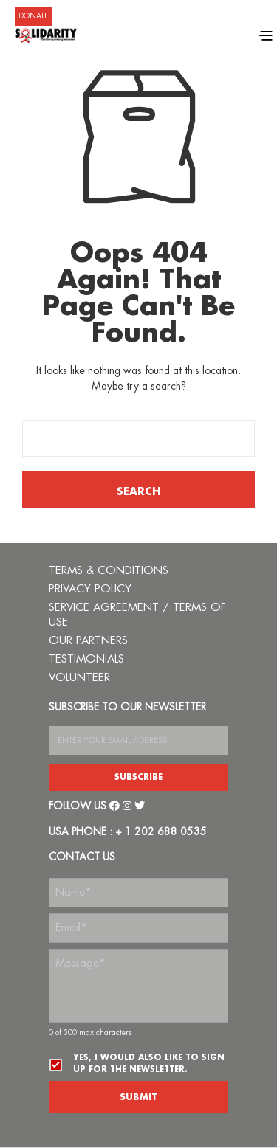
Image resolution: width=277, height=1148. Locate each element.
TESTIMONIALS (86, 659)
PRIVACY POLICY (90, 589)
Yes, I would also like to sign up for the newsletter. (149, 1063)
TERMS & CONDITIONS (108, 570)
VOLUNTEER (79, 677)
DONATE (33, 16)
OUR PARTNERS (88, 640)
